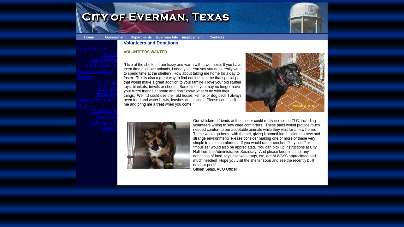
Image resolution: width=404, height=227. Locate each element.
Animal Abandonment (103, 57)
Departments (141, 37)
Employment (192, 37)
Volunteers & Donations (104, 113)
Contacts (216, 37)
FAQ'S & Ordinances (105, 91)
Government (115, 37)
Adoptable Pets (91, 48)
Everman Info (167, 37)
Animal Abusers (101, 65)
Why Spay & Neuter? (104, 125)
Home (89, 37)
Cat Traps (107, 82)
